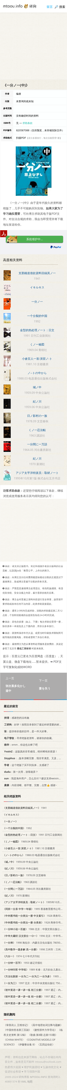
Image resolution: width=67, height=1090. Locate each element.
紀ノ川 (37, 401)
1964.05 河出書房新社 (27, 888)
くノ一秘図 (37, 344)
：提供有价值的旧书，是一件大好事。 (26, 731)
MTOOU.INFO (38, 1077)
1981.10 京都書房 (29, 848)
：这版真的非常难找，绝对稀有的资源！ (30, 751)
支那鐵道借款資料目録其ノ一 (37, 273)
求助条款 (28, 123)
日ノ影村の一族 (37, 415)
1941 (25, 807)
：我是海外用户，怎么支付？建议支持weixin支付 (33, 778)
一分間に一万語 (37, 444)
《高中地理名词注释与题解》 (46, 1025)
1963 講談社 (20, 881)
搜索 (62, 7)
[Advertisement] (33, 45)
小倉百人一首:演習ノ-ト (37, 358)
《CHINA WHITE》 (14, 1039)
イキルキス (37, 287)
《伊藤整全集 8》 (26, 1044)
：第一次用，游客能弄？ (20, 771)
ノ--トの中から (37, 372)
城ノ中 (37, 387)
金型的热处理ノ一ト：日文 (37, 330)
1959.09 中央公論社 (20, 861)
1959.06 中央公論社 (20, 868)
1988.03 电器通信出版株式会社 (31, 855)
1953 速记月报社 (22, 962)
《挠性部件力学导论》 (44, 1030)
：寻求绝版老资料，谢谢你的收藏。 (28, 738)
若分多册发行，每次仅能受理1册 (44, 137)
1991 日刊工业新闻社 (32, 834)
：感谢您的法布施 (16, 717)
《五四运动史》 (46, 1044)
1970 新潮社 (16, 895)
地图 (30, 1081)
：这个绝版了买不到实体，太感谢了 (26, 764)
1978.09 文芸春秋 (24, 875)
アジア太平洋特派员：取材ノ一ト (37, 472)
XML (23, 1081)
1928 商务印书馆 (34, 915)
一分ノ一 (37, 301)
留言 (50, 7)
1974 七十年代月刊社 (21, 956)
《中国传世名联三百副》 (17, 1030)
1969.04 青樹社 (20, 841)
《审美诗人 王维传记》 (16, 1025)
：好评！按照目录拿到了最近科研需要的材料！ (33, 724)
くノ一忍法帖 (37, 430)
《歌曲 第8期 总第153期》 (43, 1034)
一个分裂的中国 (37, 315)
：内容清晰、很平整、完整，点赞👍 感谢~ (30, 785)
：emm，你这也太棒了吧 (20, 744)
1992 (17, 828)
